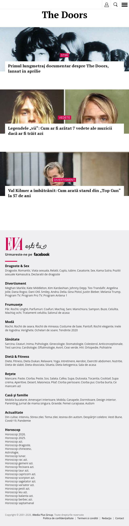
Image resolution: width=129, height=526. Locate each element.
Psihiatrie (105, 347)
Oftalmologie (46, 347)
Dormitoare (87, 400)
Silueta (50, 365)
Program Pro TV (32, 295)
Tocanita (93, 378)
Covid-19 (11, 420)
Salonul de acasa (59, 313)
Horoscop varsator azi (19, 485)
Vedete (64, 117)
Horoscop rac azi (16, 459)
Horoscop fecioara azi (19, 467)
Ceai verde (71, 347)
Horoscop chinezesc (18, 449)
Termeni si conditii (87, 518)
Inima (30, 344)
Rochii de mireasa (46, 326)
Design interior (106, 400)
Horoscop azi (13, 441)
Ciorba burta (104, 382)
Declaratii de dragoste (45, 274)
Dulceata (81, 378)
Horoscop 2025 (15, 438)
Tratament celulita (35, 313)
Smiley (45, 292)
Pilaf (54, 382)
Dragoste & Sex (17, 266)
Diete (8, 361)
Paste (21, 378)
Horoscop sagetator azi (20, 481)
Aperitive (20, 382)
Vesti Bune (115, 417)
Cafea (63, 378)
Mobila (60, 400)
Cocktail (105, 378)
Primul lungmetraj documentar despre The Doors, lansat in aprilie (58, 68)
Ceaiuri (20, 344)
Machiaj (60, 309)
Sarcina (10, 344)
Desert (31, 382)
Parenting (11, 403)
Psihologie (41, 344)
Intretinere (68, 361)
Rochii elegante (103, 326)
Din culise (11, 417)
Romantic (24, 270)
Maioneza (43, 382)
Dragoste (11, 270)
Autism (90, 403)
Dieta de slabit (14, 365)
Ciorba (30, 378)
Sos (46, 378)
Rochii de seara (24, 326)
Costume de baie (71, 326)
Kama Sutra (103, 270)
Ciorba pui (87, 382)
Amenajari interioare (41, 400)
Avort (59, 347)
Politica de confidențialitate (58, 518)
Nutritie (117, 361)
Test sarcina (13, 347)
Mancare (11, 378)
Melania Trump (111, 292)
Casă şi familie (16, 395)
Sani (69, 309)
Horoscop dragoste (17, 445)
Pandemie (24, 420)
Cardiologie (29, 347)
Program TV (12, 295)
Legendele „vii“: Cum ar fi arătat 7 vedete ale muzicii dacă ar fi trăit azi (60, 130)
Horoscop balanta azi (19, 496)
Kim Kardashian (58, 288)
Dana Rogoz (19, 292)
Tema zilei (51, 417)
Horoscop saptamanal (19, 503)
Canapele (73, 400)
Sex (93, 270)
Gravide (56, 403)
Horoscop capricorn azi (20, 474)
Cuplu (63, 270)
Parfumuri (36, 309)
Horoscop (12, 430)
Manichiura (80, 309)
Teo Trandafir (96, 288)
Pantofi (87, 326)
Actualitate (14, 412)
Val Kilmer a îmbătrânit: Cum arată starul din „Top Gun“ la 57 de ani (64, 193)
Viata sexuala (40, 270)
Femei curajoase (73, 403)
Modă (9, 322)
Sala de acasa (87, 365)
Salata (54, 378)
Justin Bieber (91, 292)
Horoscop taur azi (16, 470)
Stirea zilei (36, 417)
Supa (71, 378)
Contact (119, 518)
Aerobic (81, 361)
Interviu (24, 417)
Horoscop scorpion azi (19, 478)
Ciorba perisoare (69, 382)
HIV (81, 347)
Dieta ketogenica (66, 365)
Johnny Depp (78, 288)
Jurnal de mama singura (34, 403)
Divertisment (64, 179)
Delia (63, 292)
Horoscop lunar (15, 456)
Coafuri (48, 309)
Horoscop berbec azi (18, 499)
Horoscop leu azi (16, 492)
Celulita (113, 309)
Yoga (56, 361)
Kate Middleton (37, 288)
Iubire (72, 270)
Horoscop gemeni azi (19, 463)
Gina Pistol (75, 292)
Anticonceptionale (111, 344)
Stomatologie (74, 344)
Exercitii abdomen (99, 361)
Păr (7, 309)
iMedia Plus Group (42, 515)
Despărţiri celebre (95, 417)
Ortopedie (91, 347)
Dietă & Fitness (17, 356)
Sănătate (12, 339)
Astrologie (11, 452)
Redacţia (106, 518)
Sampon (93, 309)
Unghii (24, 309)
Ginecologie (57, 344)
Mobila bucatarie (16, 400)
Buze (104, 309)
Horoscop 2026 (15, 434)
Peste (39, 378)
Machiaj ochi (13, 313)
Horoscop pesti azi (17, 488)
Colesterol (91, 344)
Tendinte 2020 (68, 330)
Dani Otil (34, 292)
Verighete (27, 330)
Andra (55, 292)
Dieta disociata (34, 365)
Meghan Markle (15, 288)
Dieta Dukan (31, 361)
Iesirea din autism (70, 417)
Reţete (10, 374)
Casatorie (83, 270)
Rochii (15, 309)
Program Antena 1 (55, 295)
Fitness (17, 361)
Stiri (64, 55)
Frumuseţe (14, 304)
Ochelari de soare (46, 330)
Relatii (54, 270)
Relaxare (46, 361)
